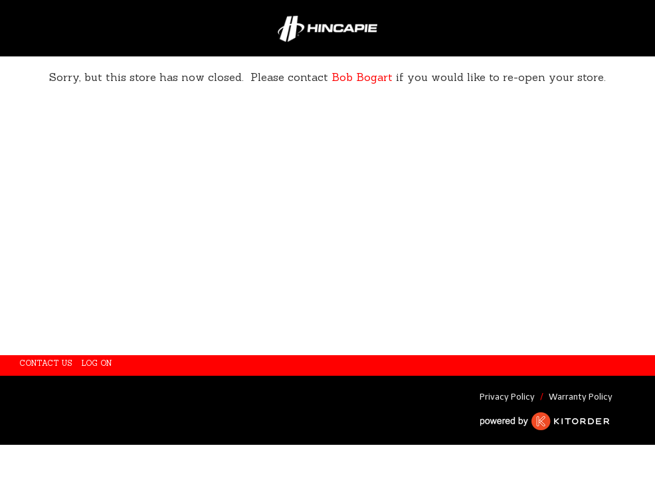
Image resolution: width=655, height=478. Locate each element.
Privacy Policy (507, 397)
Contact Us (46, 363)
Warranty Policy (580, 397)
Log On (97, 363)
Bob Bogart (363, 77)
